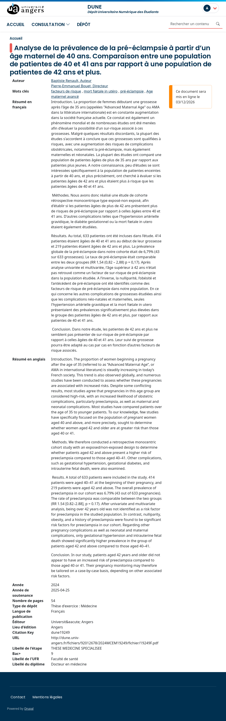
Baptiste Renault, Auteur (71, 80)
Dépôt (83, 25)
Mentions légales (47, 697)
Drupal (29, 708)
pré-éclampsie (132, 91)
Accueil (15, 25)
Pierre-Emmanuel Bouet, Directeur (79, 86)
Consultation (51, 25)
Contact (18, 697)
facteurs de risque (66, 91)
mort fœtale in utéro (101, 91)
